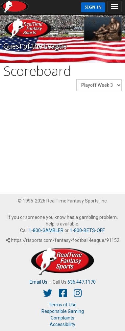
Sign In (93, 7)
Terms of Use (63, 304)
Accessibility (62, 324)
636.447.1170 (81, 282)
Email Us (38, 282)
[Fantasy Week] (99, 85)
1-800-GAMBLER (46, 230)
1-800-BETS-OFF (87, 230)
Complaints (62, 317)
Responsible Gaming (62, 311)
